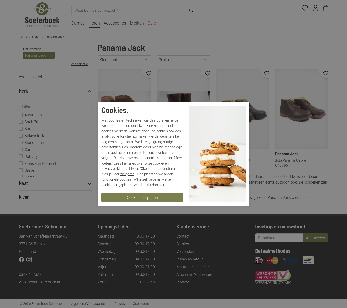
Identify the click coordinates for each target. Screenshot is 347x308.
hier (125, 163)
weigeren (127, 173)
